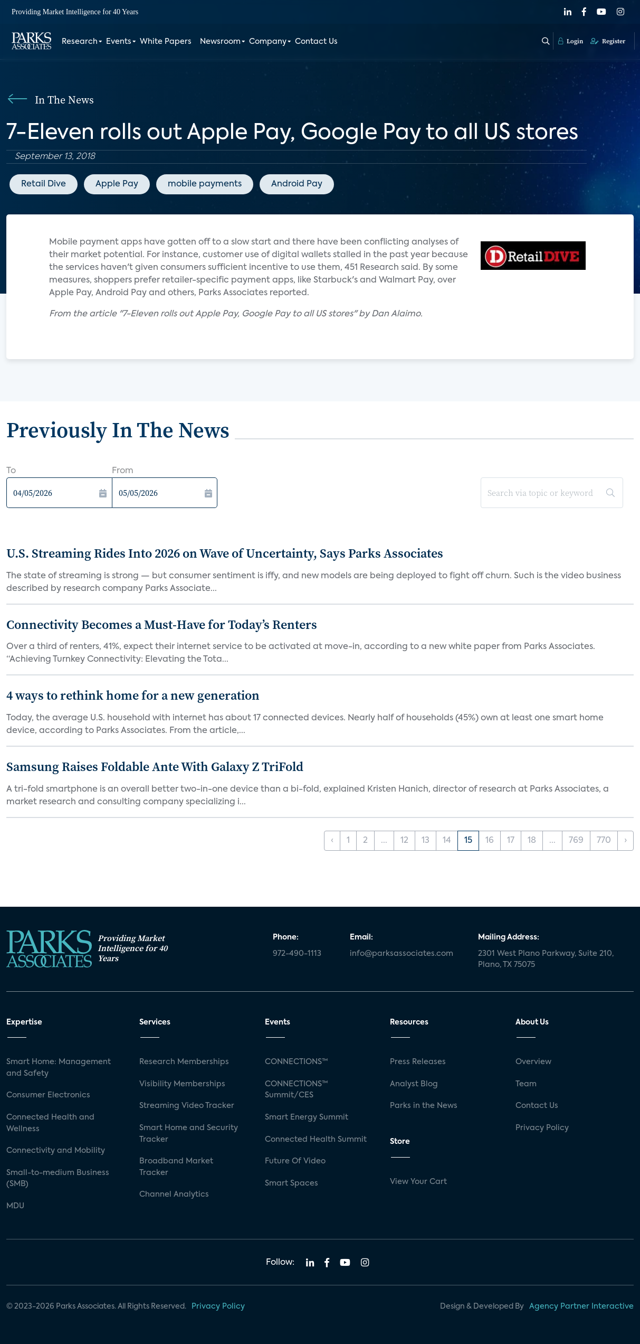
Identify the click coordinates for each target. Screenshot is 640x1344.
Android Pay (296, 184)
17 (510, 841)
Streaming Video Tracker (186, 1106)
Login (570, 40)
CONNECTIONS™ (296, 1062)
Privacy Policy (542, 1128)
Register (607, 40)
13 (425, 841)
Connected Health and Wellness (50, 1123)
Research (80, 41)
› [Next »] (625, 841)
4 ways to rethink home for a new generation (133, 695)
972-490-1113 (297, 953)
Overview (533, 1062)
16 (489, 841)
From (122, 471)
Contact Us (316, 41)
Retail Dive (43, 184)
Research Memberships (184, 1062)
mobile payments (205, 184)
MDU (15, 1206)
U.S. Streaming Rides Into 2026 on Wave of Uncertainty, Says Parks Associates (224, 553)
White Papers (166, 41)
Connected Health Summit (316, 1139)
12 (404, 841)
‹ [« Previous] (332, 841)
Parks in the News (423, 1106)
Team (526, 1084)
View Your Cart (418, 1182)
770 (604, 841)
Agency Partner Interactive (581, 1306)
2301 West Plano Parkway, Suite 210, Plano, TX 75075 (546, 959)
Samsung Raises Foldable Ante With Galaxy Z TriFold (154, 766)
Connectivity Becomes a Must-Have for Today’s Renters (161, 624)
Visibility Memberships (182, 1084)
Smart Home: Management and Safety (58, 1067)
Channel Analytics (174, 1194)
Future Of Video (295, 1161)
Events (118, 41)
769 (576, 841)
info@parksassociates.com (401, 953)
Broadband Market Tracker (176, 1167)
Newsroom (220, 41)
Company (267, 41)
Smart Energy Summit (306, 1117)
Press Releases (418, 1062)
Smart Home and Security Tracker (188, 1133)
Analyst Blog (414, 1084)
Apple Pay (116, 184)
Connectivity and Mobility (55, 1150)
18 (532, 841)
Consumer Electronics (48, 1095)
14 (447, 841)
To (11, 471)
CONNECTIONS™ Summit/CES (296, 1089)
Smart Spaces (291, 1183)
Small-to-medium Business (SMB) (57, 1178)
